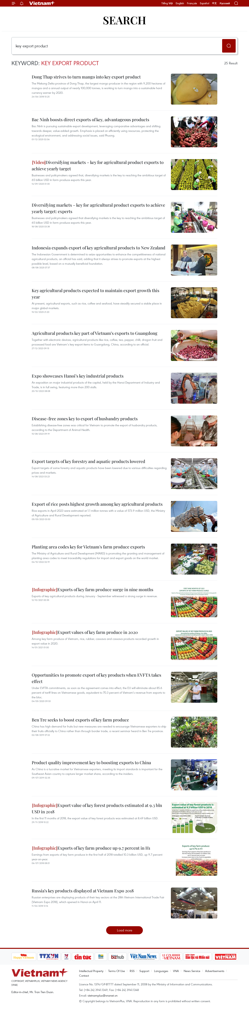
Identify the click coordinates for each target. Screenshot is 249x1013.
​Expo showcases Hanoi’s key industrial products (78, 376)
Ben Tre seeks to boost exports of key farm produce (80, 720)
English (180, 3)
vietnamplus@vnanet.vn (103, 995)
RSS (132, 971)
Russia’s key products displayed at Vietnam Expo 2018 (83, 891)
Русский (225, 3)
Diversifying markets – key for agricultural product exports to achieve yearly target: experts (98, 208)
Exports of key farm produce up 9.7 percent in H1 (91, 848)
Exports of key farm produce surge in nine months (92, 589)
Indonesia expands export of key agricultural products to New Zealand (98, 248)
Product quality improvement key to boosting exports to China (91, 762)
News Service (192, 971)
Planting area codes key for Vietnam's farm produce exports (88, 547)
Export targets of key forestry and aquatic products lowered (88, 461)
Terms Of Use (116, 971)
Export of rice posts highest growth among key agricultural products (97, 504)
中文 (214, 3)
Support (144, 971)
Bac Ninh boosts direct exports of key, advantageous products (90, 119)
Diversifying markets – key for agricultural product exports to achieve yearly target (98, 165)
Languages (161, 971)
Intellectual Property (91, 971)
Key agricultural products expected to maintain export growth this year (95, 293)
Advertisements (214, 971)
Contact (84, 975)
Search (124, 20)
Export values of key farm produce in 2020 (85, 632)
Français (192, 3)
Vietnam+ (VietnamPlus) (42, 3)
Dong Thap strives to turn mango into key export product (86, 77)
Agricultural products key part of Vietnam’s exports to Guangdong (94, 333)
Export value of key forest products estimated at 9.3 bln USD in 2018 (97, 808)
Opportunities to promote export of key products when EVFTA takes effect (96, 678)
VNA (176, 971)
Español (204, 3)
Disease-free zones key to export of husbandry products (85, 418)
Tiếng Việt (167, 3)
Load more (124, 930)
